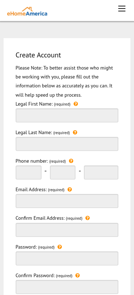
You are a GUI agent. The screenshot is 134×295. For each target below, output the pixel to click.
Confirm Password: (67, 282)
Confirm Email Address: (67, 225)
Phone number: (44, 161)
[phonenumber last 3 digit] (101, 172)
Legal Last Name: (67, 139)
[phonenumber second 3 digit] (63, 172)
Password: (67, 254)
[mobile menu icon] (121, 8)
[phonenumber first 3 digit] (28, 172)
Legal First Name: (67, 111)
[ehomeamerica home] (27, 10)
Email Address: (67, 196)
